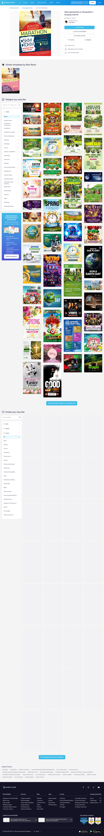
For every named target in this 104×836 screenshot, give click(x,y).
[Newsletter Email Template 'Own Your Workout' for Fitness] (33, 731)
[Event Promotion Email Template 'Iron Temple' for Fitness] (53, 646)
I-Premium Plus (41, 802)
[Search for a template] (11, 417)
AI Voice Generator (80, 800)
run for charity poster (40, 774)
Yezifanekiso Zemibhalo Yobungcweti (11, 774)
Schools (39, 807)
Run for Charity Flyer (61, 769)
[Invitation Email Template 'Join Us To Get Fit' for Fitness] (33, 604)
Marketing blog (52, 805)
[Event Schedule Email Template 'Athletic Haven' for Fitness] (53, 478)
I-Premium (40, 800)
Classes (50, 800)
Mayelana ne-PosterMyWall (10, 798)
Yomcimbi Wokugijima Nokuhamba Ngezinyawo (43, 769)
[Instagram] (88, 787)
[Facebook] (83, 787)
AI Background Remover (81, 802)
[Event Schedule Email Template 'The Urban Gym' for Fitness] (33, 478)
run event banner (19, 777)
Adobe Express (94, 802)
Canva (91, 798)
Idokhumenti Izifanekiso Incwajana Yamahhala (82, 772)
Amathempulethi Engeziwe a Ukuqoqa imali (61, 403)
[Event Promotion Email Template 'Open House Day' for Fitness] (93, 646)
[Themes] (19, 433)
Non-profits (40, 809)
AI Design (62, 798)
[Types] (19, 424)
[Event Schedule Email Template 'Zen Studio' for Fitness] (93, 435)
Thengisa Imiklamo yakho (10, 807)
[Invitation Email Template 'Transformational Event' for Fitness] (53, 604)
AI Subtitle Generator (81, 798)
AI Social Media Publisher (66, 800)
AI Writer (62, 805)
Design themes (25, 805)
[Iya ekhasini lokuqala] (7, 2)
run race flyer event (73, 769)
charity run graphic (67, 774)
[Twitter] (93, 787)
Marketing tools (25, 807)
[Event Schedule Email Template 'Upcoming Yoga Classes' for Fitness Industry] (73, 435)
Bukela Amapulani (11, 256)
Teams (38, 805)
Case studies (6, 802)
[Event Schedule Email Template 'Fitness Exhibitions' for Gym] (53, 520)
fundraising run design (79, 774)
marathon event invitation (54, 774)
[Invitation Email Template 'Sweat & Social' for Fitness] (93, 604)
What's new (6, 800)
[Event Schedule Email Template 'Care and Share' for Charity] (53, 731)
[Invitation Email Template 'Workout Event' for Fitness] (53, 562)
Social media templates (27, 802)
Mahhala (39, 798)
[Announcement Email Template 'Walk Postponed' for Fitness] (73, 689)
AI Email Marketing (65, 802)
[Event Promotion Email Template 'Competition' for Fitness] (73, 646)
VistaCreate (93, 800)
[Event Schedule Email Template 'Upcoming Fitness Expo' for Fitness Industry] (93, 478)
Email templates (25, 800)
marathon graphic (29, 777)
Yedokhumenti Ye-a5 (33, 772)
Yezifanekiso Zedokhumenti (62, 772)
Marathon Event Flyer (24, 769)
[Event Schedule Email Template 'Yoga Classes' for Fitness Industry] (73, 562)
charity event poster (7, 777)
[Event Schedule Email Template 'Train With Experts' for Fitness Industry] (33, 520)
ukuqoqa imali (13, 769)
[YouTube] (98, 787)
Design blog (51, 802)
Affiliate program (7, 805)
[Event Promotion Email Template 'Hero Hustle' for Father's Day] (33, 435)
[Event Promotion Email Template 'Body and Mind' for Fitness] (53, 689)
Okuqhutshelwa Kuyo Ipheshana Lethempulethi (14, 772)
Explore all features (26, 809)
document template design (46, 772)
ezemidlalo (5, 769)
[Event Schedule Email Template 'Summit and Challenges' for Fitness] (53, 435)
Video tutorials (52, 798)
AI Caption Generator (81, 807)
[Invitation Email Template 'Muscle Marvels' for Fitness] (93, 562)
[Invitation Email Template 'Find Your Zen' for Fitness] (73, 604)
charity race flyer (40, 777)
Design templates (26, 798)
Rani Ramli (72, 22)
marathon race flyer (91, 774)
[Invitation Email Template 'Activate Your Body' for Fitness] (93, 520)
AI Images (62, 807)
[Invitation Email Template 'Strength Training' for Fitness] (33, 562)
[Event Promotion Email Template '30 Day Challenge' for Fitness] (33, 689)
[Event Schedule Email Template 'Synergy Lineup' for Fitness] (73, 478)
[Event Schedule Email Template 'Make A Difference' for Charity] (93, 689)
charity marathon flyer (28, 774)
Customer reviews (8, 809)
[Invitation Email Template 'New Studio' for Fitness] (33, 646)
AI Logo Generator (80, 805)
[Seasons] (19, 428)
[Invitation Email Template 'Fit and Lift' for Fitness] (73, 520)
